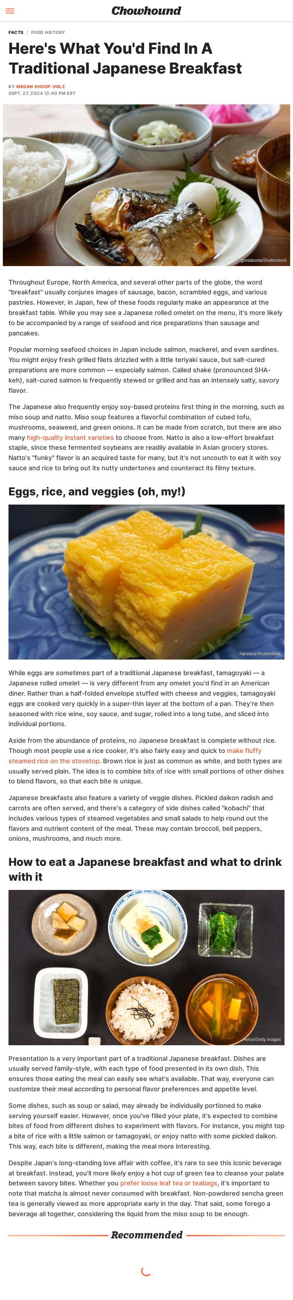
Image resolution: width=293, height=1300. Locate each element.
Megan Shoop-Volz (40, 86)
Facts (16, 32)
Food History (48, 32)
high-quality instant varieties (70, 437)
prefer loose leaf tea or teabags (168, 1183)
